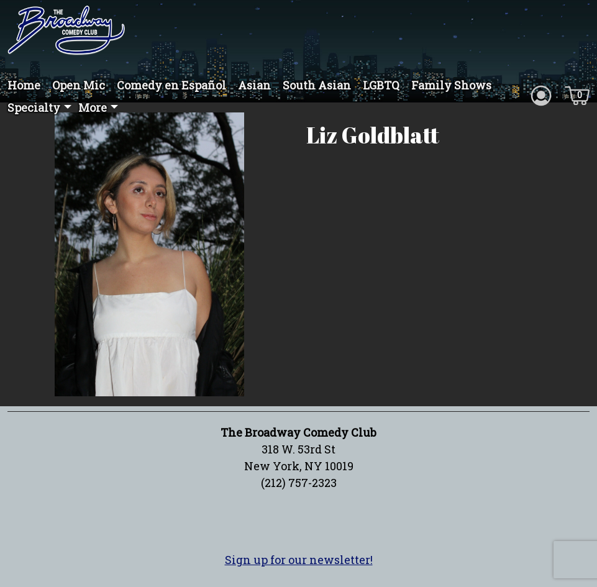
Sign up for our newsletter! (299, 559)
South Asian (317, 85)
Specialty (33, 107)
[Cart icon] (577, 94)
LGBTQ (381, 85)
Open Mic (78, 85)
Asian (254, 85)
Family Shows (451, 85)
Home (23, 85)
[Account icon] (541, 94)
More (92, 107)
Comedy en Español (171, 85)
